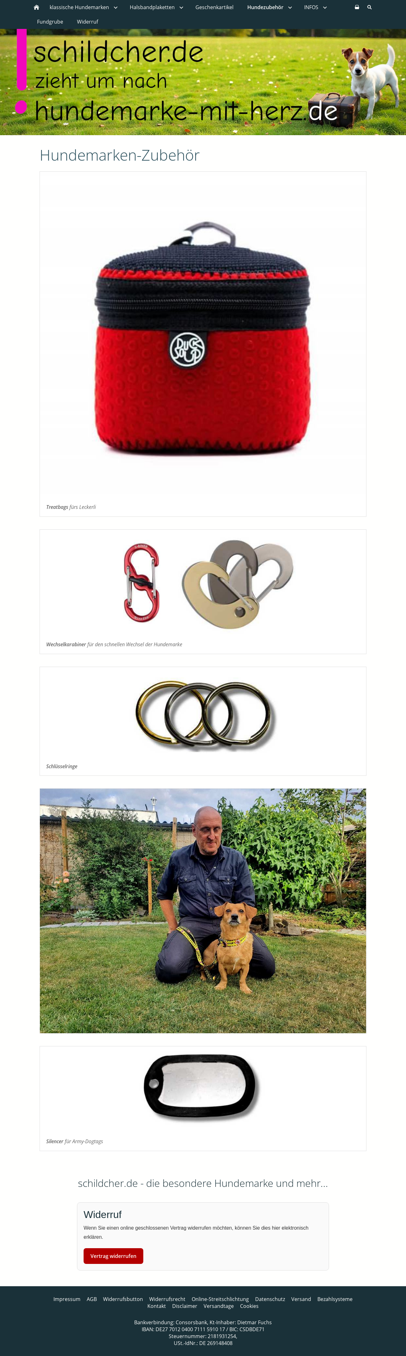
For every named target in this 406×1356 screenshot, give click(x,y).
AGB (92, 1299)
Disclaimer (184, 1306)
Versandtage (219, 1306)
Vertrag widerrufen (113, 1256)
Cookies (249, 1306)
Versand (301, 1299)
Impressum (66, 1299)
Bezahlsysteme (335, 1299)
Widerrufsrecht (167, 1299)
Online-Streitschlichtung (220, 1299)
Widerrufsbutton (123, 1299)
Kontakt (156, 1306)
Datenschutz (270, 1299)
